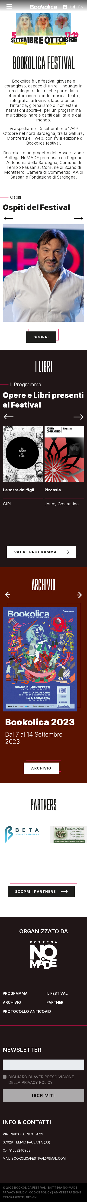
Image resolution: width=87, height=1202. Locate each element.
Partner (54, 1002)
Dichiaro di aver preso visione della (41, 1080)
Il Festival (57, 993)
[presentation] (8, 218)
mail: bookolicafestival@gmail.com (34, 1158)
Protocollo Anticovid (27, 1011)
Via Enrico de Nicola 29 (23, 1134)
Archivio (12, 1002)
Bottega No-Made (62, 1187)
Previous (6, 594)
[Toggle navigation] (9, 6)
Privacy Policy (37, 1082)
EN (80, 6)
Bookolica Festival (30, 1187)
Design (31, 1197)
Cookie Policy (40, 1192)
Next (80, 594)
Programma (15, 993)
